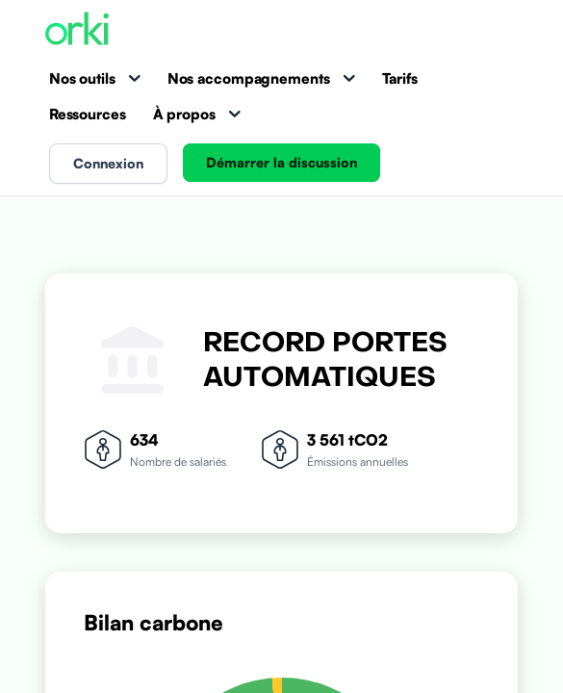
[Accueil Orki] (77, 30)
